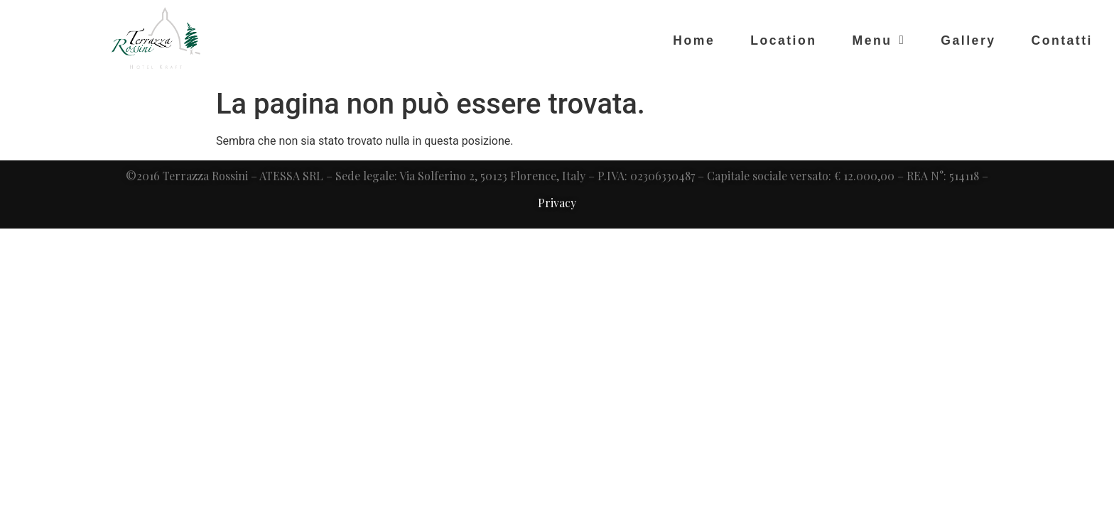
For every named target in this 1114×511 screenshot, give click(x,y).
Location (783, 40)
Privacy (557, 202)
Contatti (1062, 40)
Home (694, 40)
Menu (878, 40)
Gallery (968, 40)
